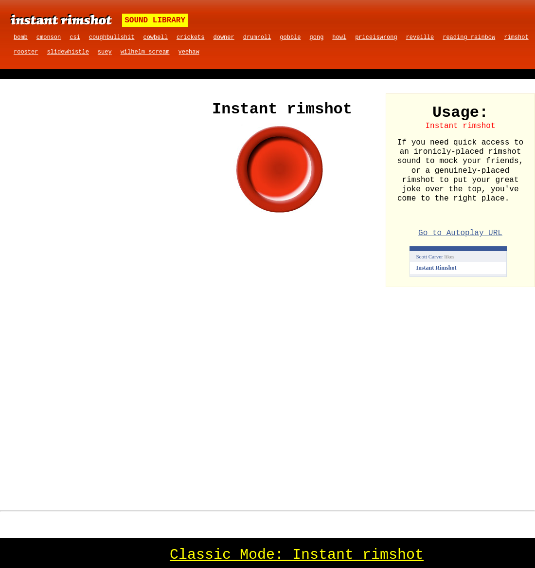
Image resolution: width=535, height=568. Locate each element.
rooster (26, 52)
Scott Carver (429, 256)
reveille (420, 37)
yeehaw (188, 52)
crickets (191, 37)
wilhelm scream (145, 52)
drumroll (257, 37)
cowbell (155, 37)
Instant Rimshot (436, 267)
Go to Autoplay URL (460, 233)
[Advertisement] (96, 166)
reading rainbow (469, 37)
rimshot (516, 37)
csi (75, 37)
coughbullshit (112, 37)
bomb (21, 37)
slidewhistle (68, 52)
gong (317, 37)
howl (339, 37)
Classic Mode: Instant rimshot (297, 555)
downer (224, 37)
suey (105, 52)
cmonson (48, 37)
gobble (290, 37)
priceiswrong (376, 37)
